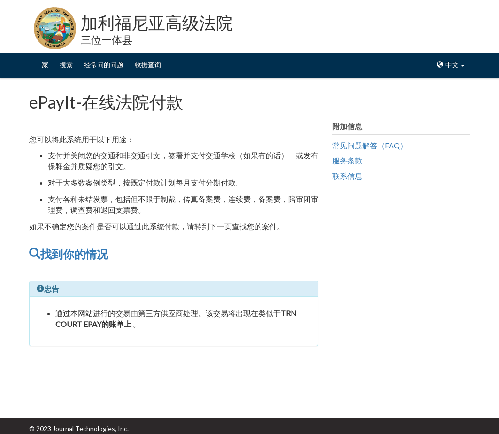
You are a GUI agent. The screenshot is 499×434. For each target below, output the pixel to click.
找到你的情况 (68, 254)
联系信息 (347, 175)
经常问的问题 (103, 65)
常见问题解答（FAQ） (369, 145)
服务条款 (347, 160)
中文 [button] (451, 65)
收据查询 (148, 65)
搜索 (66, 65)
